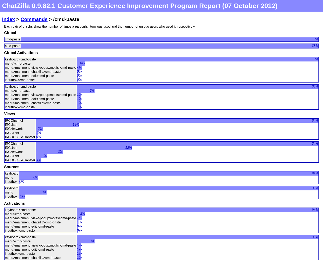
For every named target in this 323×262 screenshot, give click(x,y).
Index (8, 19)
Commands (34, 19)
